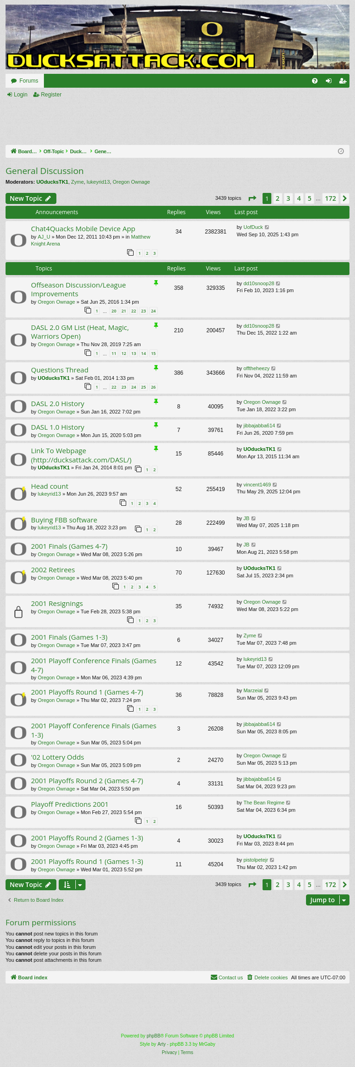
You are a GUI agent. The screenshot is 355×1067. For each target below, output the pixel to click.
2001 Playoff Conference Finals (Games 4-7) (93, 665)
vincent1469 (257, 484)
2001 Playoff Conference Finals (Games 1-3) (93, 730)
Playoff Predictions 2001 (70, 804)
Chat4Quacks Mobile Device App (83, 228)
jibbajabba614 (259, 425)
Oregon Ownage (131, 182)
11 (113, 353)
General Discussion (45, 171)
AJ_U (44, 237)
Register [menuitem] (344, 83)
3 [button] (288, 198)
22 (133, 311)
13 (133, 353)
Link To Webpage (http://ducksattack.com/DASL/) (81, 455)
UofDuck (253, 227)
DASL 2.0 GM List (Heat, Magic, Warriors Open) (80, 332)
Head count (49, 486)
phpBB (153, 1035)
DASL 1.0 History (57, 427)
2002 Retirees (53, 569)
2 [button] (278, 198)
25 (143, 387)
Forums (28, 81)
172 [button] (330, 198)
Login (20, 94)
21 (124, 311)
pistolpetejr (256, 860)
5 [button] (310, 198)
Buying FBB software (64, 519)
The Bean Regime (264, 802)
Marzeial (253, 690)
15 (153, 353)
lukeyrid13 (98, 182)
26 (153, 387)
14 (143, 353)
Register (51, 94)
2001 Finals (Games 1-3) (69, 636)
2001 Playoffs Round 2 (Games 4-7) (87, 780)
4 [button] (299, 198)
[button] (252, 198)
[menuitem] (315, 81)
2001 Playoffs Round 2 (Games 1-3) (87, 837)
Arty (162, 1044)
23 (143, 311)
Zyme (77, 182)
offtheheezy (257, 368)
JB (247, 518)
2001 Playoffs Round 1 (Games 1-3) (87, 861)
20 (113, 311)
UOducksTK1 (52, 182)
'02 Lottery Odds (57, 756)
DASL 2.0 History (57, 403)
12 (124, 353)
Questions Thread (59, 369)
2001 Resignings (57, 603)
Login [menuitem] (331, 83)
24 (153, 311)
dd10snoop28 (259, 283)
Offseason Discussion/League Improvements (78, 289)
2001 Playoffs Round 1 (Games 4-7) (87, 691)
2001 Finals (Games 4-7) (69, 546)
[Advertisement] (168, 122)
